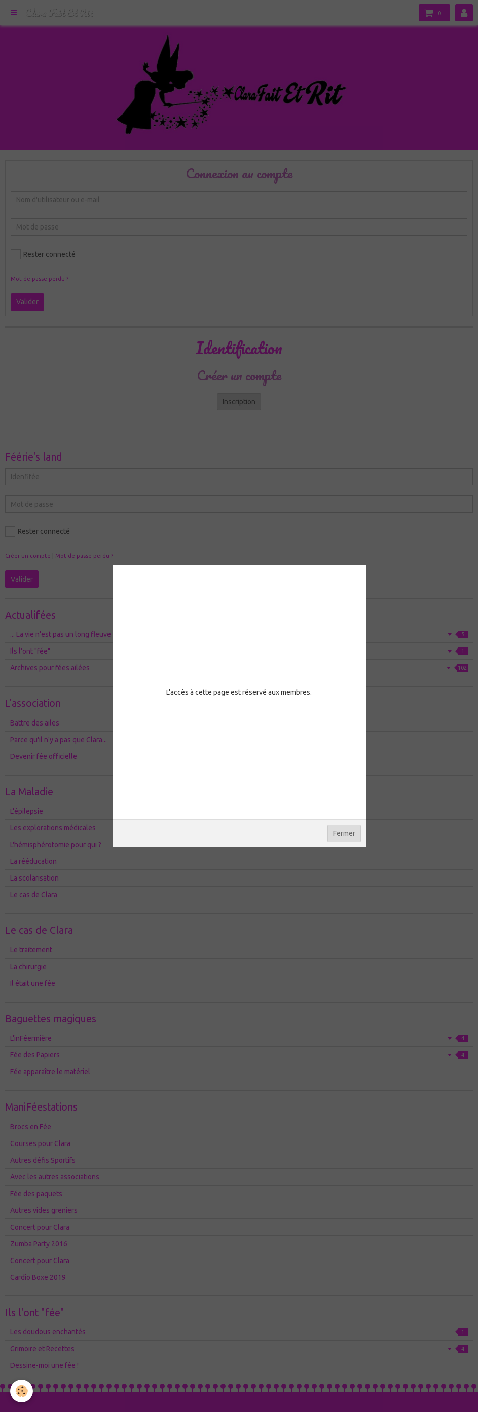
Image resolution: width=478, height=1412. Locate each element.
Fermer (344, 833)
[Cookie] (21, 1391)
